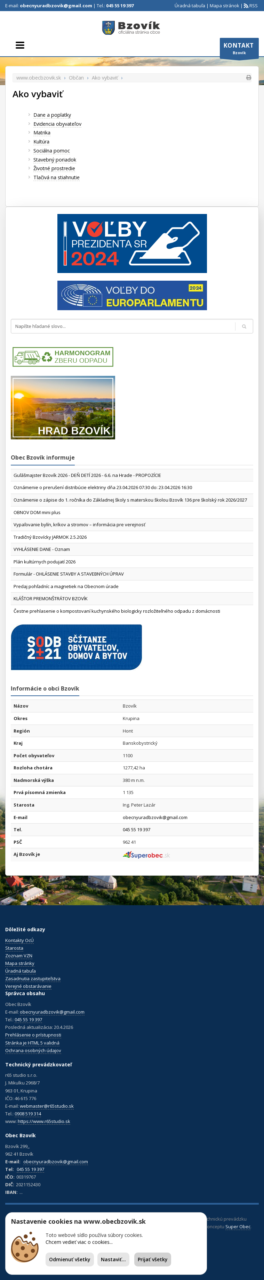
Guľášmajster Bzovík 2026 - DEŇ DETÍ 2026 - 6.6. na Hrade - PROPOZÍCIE (87, 475)
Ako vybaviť (105, 77)
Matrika (41, 132)
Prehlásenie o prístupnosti (33, 1035)
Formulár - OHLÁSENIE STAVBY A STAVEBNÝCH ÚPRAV (69, 574)
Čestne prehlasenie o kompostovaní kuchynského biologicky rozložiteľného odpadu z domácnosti (117, 611)
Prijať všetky (153, 1259)
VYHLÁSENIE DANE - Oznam (42, 549)
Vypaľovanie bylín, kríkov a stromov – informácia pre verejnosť (79, 524)
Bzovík (239, 50)
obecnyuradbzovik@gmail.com (56, 5)
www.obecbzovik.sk (38, 77)
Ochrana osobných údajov (33, 1050)
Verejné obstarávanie (28, 986)
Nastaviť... (113, 1259)
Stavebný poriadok (54, 159)
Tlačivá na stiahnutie (56, 177)
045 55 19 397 (120, 5)
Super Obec (237, 1226)
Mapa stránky (19, 963)
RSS (253, 5)
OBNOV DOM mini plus (37, 512)
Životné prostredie (54, 168)
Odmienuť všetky (69, 1259)
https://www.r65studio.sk (44, 1121)
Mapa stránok (224, 5)
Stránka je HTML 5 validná (32, 1043)
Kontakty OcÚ (19, 940)
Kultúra (41, 141)
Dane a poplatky (52, 115)
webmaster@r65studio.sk (47, 1106)
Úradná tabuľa (190, 5)
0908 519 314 (28, 1113)
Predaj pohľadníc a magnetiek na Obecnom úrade (66, 586)
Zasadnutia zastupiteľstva (33, 978)
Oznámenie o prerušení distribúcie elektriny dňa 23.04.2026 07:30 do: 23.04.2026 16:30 (103, 487)
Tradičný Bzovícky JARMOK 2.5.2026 (50, 537)
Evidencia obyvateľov (57, 124)
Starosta (14, 948)
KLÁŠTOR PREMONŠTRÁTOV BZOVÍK (51, 598)
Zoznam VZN (18, 955)
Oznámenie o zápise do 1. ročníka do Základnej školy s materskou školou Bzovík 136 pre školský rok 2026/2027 (130, 500)
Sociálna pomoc (51, 150)
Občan (76, 77)
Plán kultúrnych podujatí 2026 (44, 562)
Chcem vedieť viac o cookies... (79, 1242)
